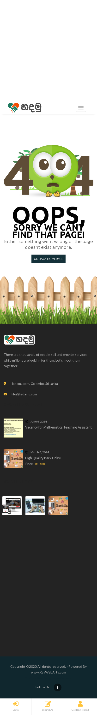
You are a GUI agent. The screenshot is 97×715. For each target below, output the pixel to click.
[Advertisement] (48, 50)
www (35, 672)
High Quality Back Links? (43, 458)
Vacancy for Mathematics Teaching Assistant (58, 427)
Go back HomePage (48, 259)
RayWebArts (49, 672)
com (63, 672)
